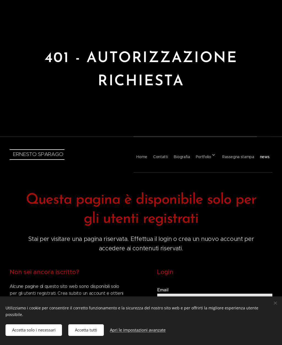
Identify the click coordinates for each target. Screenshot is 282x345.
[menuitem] (117, 155)
